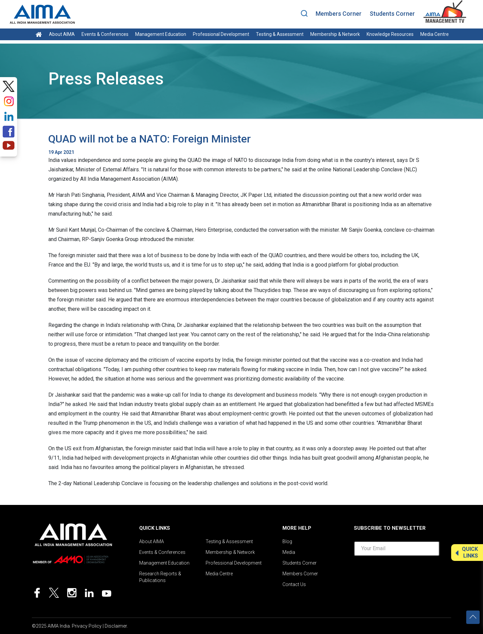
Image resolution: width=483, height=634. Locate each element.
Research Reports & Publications (160, 577)
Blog (287, 541)
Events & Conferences (105, 34)
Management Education (160, 34)
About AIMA (62, 34)
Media (288, 552)
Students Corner (392, 13)
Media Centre (434, 34)
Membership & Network (335, 34)
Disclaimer (116, 626)
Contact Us (294, 584)
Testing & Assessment (280, 34)
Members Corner (339, 13)
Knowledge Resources (390, 34)
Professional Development (221, 34)
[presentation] (405, 574)
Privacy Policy (87, 626)
